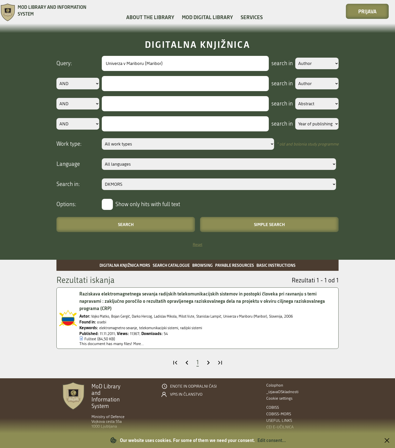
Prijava (367, 11)
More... (139, 343)
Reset (197, 244)
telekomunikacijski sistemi (167, 327)
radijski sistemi (205, 327)
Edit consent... (271, 440)
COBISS (272, 407)
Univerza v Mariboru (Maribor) (269, 316)
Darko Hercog (150, 316)
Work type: (69, 144)
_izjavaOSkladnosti (282, 391)
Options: (66, 204)
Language (68, 164)
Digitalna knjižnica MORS (125, 265)
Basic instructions (275, 265)
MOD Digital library (207, 17)
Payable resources (234, 265)
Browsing (202, 265)
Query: (64, 63)
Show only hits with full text (147, 204)
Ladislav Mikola (177, 316)
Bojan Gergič (125, 316)
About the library (150, 17)
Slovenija (305, 316)
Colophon (274, 385)
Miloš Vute (201, 316)
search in (277, 63)
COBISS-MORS (278, 414)
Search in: (68, 184)
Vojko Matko (101, 316)
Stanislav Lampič (226, 316)
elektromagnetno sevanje (121, 327)
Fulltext (90, 339)
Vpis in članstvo (186, 394)
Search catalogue (171, 265)
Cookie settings (279, 398)
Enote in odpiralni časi (193, 386)
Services (252, 17)
